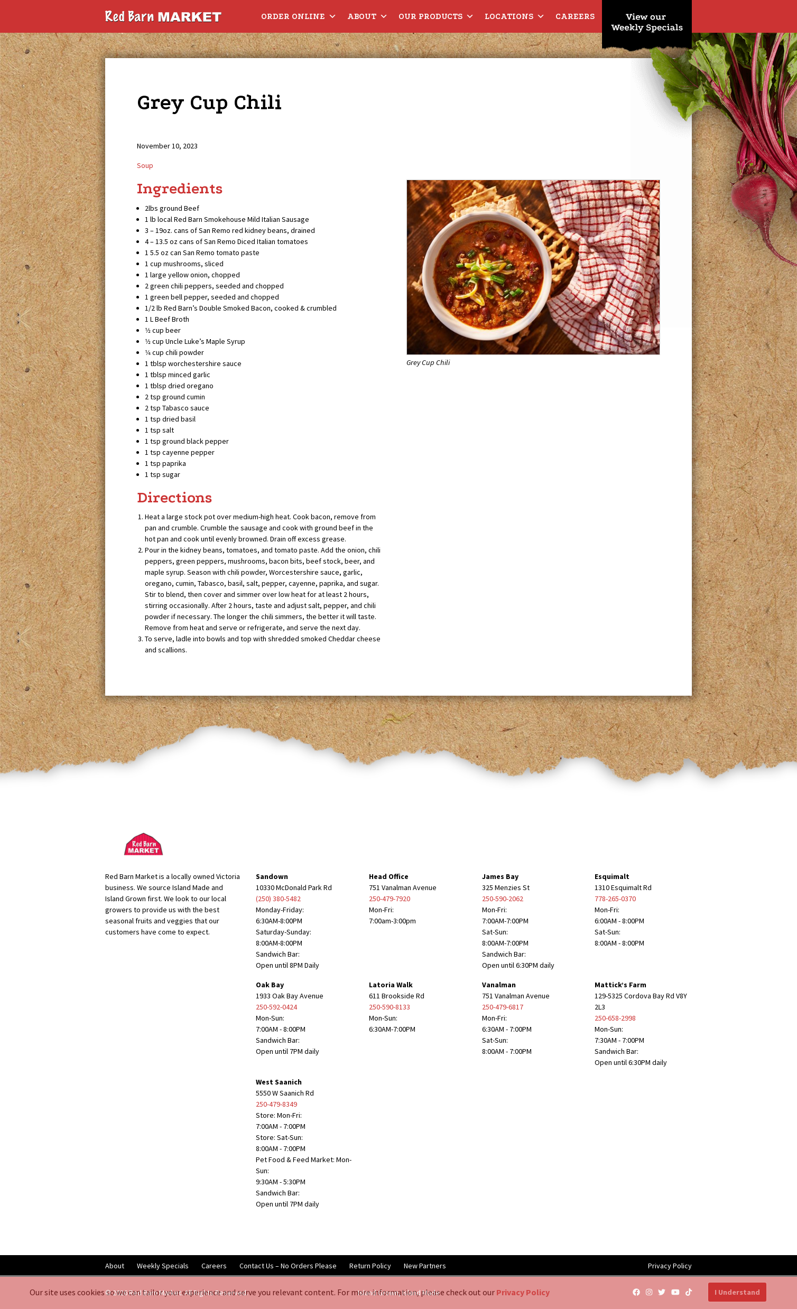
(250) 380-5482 (278, 898)
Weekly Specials (163, 1265)
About (367, 16)
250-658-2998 (615, 1018)
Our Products (436, 16)
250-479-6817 (502, 1007)
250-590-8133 (389, 1007)
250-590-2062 (502, 898)
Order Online (299, 16)
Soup (145, 165)
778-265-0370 (615, 898)
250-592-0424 (276, 1007)
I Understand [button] (737, 1292)
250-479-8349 (276, 1104)
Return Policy (370, 1265)
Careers (575, 16)
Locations (515, 16)
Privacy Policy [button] (523, 1292)
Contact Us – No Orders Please (288, 1265)
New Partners (425, 1265)
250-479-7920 (389, 898)
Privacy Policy (670, 1265)
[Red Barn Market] (163, 16)
